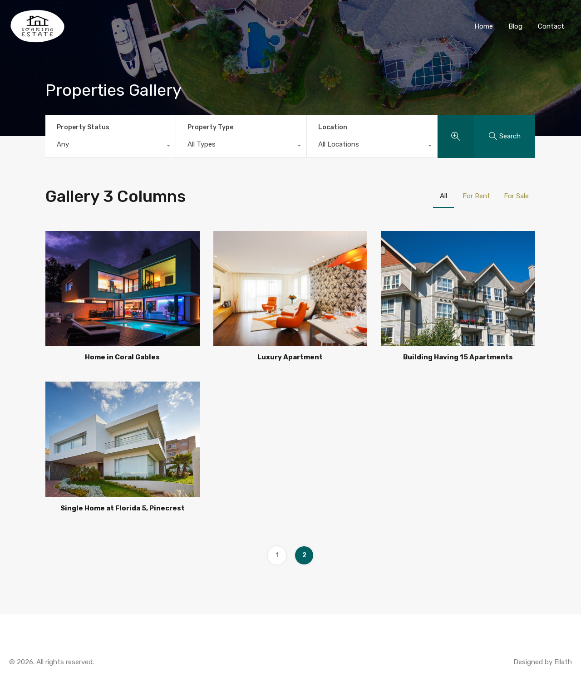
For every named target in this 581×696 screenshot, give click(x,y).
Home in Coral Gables (122, 357)
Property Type (210, 127)
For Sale (516, 196)
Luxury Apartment (290, 357)
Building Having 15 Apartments (458, 357)
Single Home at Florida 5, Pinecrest (122, 508)
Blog (515, 26)
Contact (551, 26)
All (443, 196)
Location (332, 127)
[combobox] (110, 146)
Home (483, 26)
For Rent (476, 196)
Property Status (83, 127)
